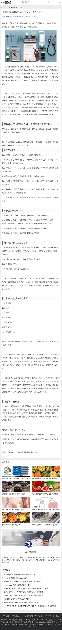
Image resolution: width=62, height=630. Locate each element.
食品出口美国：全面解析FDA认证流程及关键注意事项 (23, 592)
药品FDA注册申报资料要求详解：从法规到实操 (21, 602)
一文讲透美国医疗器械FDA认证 (15, 578)
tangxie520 (7, 16)
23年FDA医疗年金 (52, 616)
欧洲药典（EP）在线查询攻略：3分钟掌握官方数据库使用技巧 (26, 588)
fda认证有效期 (28, 616)
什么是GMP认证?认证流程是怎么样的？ (18, 585)
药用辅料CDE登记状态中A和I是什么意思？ (19, 575)
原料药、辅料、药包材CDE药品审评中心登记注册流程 (23, 595)
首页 (5, 7)
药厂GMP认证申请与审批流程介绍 (16, 599)
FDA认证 (13, 94)
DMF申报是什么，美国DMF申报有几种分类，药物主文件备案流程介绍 (30, 606)
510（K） (20, 27)
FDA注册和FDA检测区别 (11, 616)
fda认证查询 (39, 616)
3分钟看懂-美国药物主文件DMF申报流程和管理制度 (23, 581)
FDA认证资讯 (13, 7)
